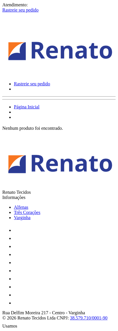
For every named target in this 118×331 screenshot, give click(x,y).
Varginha (22, 217)
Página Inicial (26, 106)
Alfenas (21, 207)
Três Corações (27, 212)
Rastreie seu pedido (20, 9)
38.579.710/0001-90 (89, 317)
